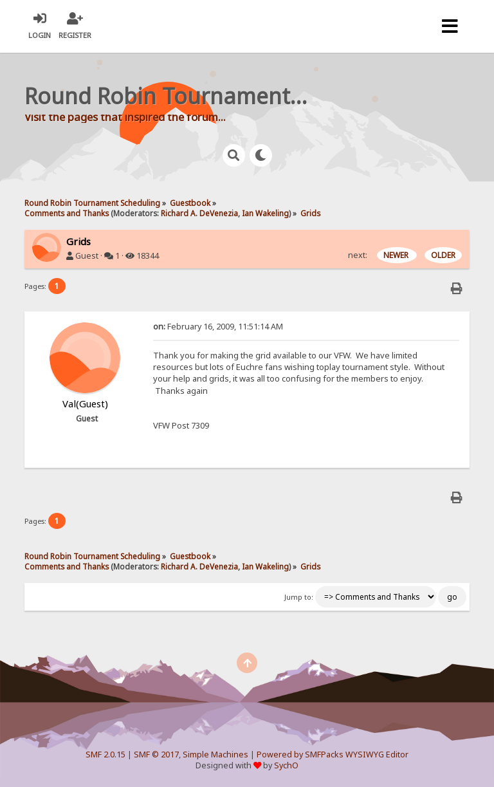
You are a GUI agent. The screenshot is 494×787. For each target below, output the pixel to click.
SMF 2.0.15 (105, 754)
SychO (286, 765)
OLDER (443, 255)
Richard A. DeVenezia (199, 213)
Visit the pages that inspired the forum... (125, 116)
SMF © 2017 (156, 754)
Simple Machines (215, 754)
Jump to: (298, 597)
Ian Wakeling (265, 213)
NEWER (396, 255)
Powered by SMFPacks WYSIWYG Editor (332, 754)
